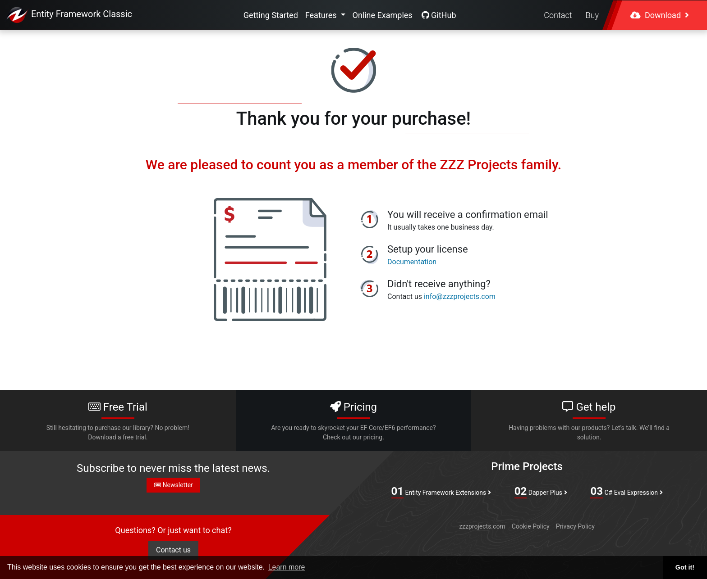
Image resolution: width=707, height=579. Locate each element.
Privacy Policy (575, 526)
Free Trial (117, 421)
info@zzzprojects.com (460, 296)
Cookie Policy (531, 526)
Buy (592, 15)
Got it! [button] (684, 567)
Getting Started (270, 15)
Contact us (173, 550)
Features (322, 15)
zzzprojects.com (482, 526)
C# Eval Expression (626, 491)
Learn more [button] (286, 567)
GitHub (439, 15)
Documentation (411, 262)
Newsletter (173, 485)
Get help (589, 421)
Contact (558, 15)
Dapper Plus (540, 491)
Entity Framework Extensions (441, 491)
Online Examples (383, 15)
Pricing (353, 421)
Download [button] (659, 15)
